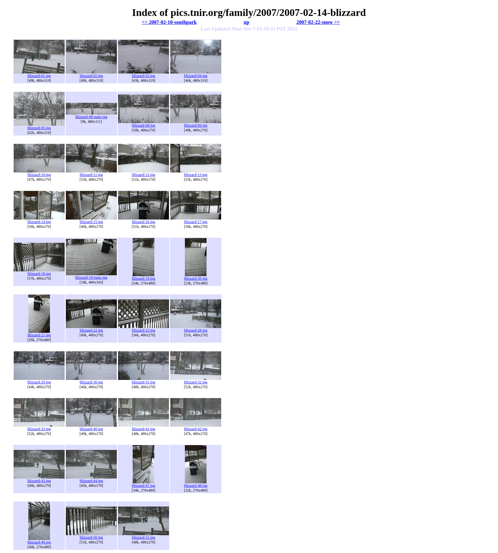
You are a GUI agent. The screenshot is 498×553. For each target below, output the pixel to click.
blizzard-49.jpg (39, 540)
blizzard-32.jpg (195, 380)
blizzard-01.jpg (39, 74)
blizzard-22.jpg (91, 328)
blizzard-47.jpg (143, 484)
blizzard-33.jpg (39, 427)
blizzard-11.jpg (91, 173)
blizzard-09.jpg (195, 124)
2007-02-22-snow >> (318, 22)
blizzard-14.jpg (39, 220)
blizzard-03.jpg (143, 74)
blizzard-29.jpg (39, 380)
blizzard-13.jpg (195, 173)
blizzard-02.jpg (91, 74)
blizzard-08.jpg (143, 124)
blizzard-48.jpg (195, 484)
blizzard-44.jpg (91, 479)
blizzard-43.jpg (39, 479)
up (246, 22)
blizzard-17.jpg (195, 220)
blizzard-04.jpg (195, 74)
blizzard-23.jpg (143, 328)
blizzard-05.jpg (39, 126)
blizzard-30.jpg (91, 380)
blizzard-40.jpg (91, 427)
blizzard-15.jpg (91, 220)
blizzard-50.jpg (91, 536)
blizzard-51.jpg (143, 536)
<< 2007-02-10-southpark (169, 22)
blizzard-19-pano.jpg (91, 276)
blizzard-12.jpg (143, 173)
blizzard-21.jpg (39, 333)
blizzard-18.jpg (39, 272)
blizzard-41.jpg (143, 427)
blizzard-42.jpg (195, 427)
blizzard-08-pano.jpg (91, 115)
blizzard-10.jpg (39, 173)
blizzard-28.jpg (195, 328)
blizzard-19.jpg (143, 277)
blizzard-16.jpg (143, 220)
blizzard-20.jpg (195, 277)
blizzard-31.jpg (143, 380)
